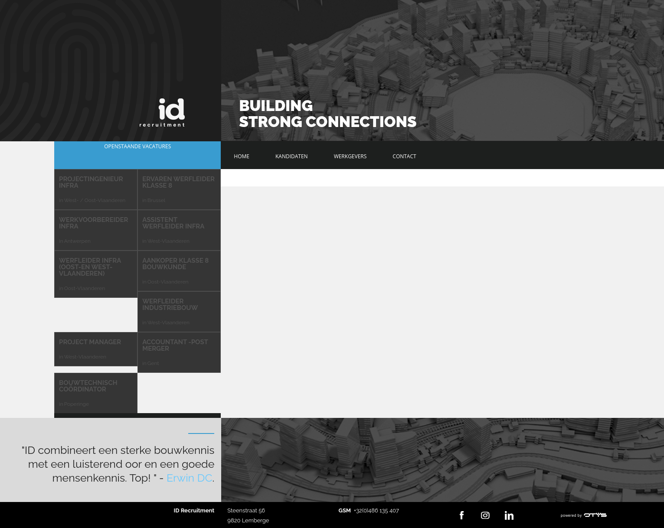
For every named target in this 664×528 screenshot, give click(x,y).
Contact (404, 156)
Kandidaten (291, 156)
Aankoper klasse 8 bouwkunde (175, 264)
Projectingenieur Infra (91, 182)
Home (241, 156)
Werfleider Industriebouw (170, 304)
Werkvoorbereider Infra (93, 223)
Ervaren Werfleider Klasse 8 (178, 182)
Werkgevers (350, 156)
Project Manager (90, 342)
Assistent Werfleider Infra (173, 223)
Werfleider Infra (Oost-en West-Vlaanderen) (90, 267)
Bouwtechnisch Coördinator (88, 386)
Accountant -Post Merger (175, 345)
